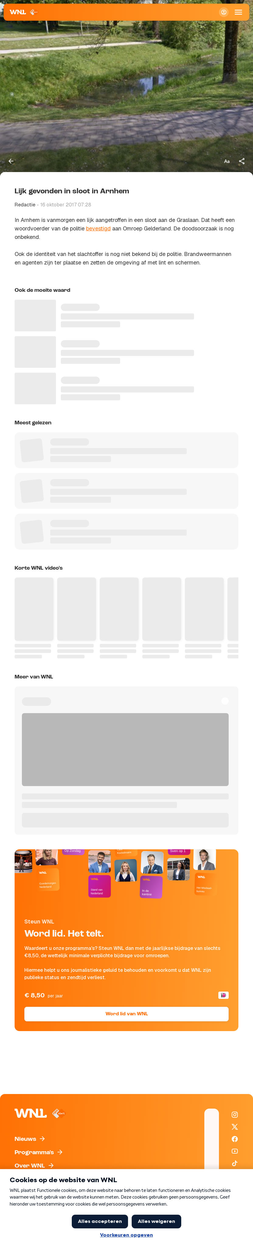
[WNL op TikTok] (234, 1163)
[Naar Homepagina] (24, 12)
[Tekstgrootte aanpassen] (227, 161)
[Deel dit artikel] (242, 161)
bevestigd (98, 228)
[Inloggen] (224, 12)
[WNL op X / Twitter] (234, 1126)
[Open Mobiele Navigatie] (238, 12)
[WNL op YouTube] (234, 1151)
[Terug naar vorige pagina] (11, 161)
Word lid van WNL (127, 1014)
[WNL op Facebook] (234, 1139)
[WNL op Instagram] (234, 1114)
